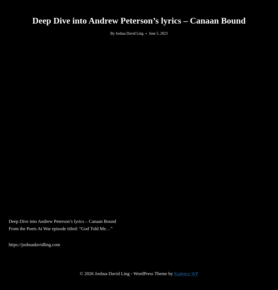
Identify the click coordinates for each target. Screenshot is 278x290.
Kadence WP (186, 273)
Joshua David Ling (130, 33)
